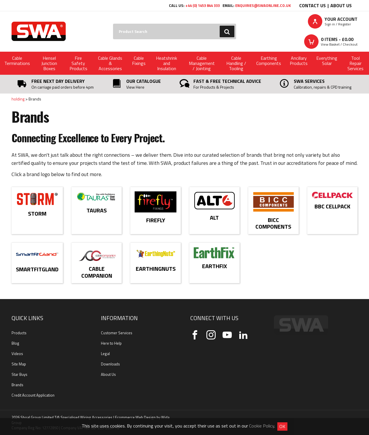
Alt (214, 217)
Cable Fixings (139, 61)
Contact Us (312, 5)
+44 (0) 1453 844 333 (202, 5)
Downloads (110, 364)
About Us (341, 5)
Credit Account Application (33, 395)
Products (19, 333)
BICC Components (273, 223)
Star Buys (19, 374)
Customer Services (116, 333)
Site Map (19, 364)
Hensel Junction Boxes (49, 63)
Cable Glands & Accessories (110, 63)
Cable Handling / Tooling (236, 63)
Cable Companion (96, 272)
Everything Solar (326, 61)
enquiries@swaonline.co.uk (263, 5)
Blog (15, 343)
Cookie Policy (261, 425)
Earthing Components (268, 61)
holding (18, 99)
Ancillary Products (299, 61)
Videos (17, 353)
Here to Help (111, 343)
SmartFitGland (37, 269)
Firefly (155, 220)
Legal (105, 353)
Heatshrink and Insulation (166, 63)
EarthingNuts (156, 268)
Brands (17, 385)
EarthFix (214, 266)
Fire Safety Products (78, 63)
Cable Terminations (17, 61)
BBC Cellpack (332, 206)
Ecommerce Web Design (135, 417)
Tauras (96, 210)
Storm (37, 213)
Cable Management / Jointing (202, 63)
